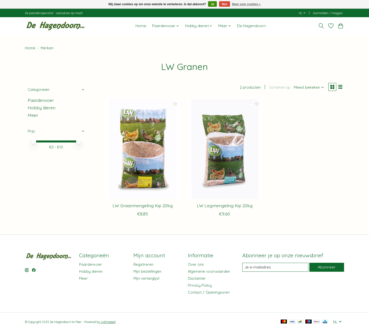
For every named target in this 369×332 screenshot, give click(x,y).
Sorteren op (278, 87)
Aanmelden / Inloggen (328, 13)
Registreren (143, 265)
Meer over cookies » (246, 4)
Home (140, 25)
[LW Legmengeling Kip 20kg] (224, 149)
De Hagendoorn (251, 25)
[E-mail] (275, 268)
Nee (224, 4)
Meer (33, 115)
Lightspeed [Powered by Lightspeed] (108, 323)
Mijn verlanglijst (146, 279)
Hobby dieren (41, 107)
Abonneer (326, 268)
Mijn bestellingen (147, 272)
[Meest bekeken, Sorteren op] (307, 87)
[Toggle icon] (321, 25)
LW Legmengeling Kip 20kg (224, 206)
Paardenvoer (41, 100)
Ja (212, 4)
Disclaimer (197, 279)
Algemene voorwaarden (209, 272)
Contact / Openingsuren (209, 293)
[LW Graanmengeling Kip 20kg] (142, 149)
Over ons (196, 265)
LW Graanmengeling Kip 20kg (143, 206)
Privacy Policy (200, 286)
